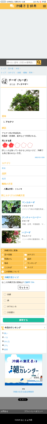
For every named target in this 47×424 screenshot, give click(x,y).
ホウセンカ (12, 306)
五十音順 (6, 254)
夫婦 (9, 294)
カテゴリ (29, 254)
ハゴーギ (26, 232)
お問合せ (4, 411)
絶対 (6, 349)
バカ (6, 337)
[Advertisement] (23, 33)
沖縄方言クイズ (12, 277)
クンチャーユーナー (31, 217)
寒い (6, 333)
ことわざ (6, 267)
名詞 (4, 179)
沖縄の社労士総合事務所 (23, 392)
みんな (7, 341)
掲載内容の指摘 (39, 157)
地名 (4, 263)
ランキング (30, 263)
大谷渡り (11, 312)
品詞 (27, 259)
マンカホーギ (28, 202)
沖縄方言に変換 (9, 250)
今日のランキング (13, 328)
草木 (4, 168)
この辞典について (10, 271)
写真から (6, 259)
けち (6, 345)
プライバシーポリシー (33, 411)
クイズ (28, 267)
